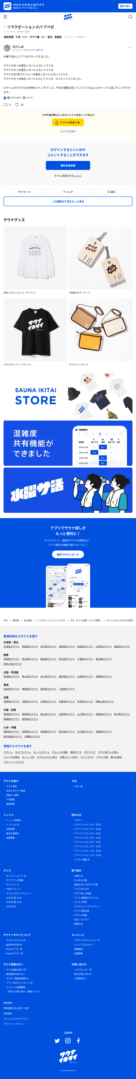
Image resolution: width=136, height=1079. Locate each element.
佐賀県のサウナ (30, 731)
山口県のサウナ (85, 714)
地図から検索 (12, 795)
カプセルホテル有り (47, 757)
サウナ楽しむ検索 (82, 893)
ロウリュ (8, 752)
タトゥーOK (28, 757)
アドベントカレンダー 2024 (87, 829)
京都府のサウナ (30, 701)
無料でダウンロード (68, 554)
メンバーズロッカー (83, 944)
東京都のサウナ (104, 659)
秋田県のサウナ (85, 646)
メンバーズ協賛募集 (15, 987)
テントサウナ (87, 757)
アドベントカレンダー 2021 (87, 842)
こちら (78, 175)
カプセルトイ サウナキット (87, 906)
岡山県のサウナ (48, 714)
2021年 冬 (11, 906)
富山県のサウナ (30, 676)
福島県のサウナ (122, 646)
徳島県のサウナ (104, 714)
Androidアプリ (13, 953)
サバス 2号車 (80, 902)
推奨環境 (8, 1003)
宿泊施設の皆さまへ (15, 974)
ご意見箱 (78, 978)
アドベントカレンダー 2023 (87, 833)
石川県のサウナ (48, 676)
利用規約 (8, 1013)
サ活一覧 (78, 786)
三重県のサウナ (67, 689)
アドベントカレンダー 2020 (87, 846)
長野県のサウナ (104, 676)
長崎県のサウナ (48, 731)
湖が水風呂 (116, 757)
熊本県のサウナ (67, 731)
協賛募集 (10, 837)
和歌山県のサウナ (105, 701)
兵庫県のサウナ (67, 701)
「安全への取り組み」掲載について (23, 991)
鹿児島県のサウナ (13, 736)
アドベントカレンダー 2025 (87, 824)
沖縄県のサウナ (32, 736)
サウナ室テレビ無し (108, 752)
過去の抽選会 (12, 833)
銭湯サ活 (78, 923)
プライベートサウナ (14, 762)
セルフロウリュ (23, 752)
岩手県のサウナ (48, 646)
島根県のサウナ (30, 714)
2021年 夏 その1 (14, 897)
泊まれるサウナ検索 (15, 790)
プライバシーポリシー (14, 1023)
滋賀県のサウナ (12, 701)
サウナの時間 (80, 915)
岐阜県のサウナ (12, 689)
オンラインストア (14, 876)
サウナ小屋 (102, 757)
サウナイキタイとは (15, 940)
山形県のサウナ (104, 646)
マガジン (78, 820)
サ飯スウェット (13, 889)
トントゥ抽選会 (13, 820)
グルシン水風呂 (60, 752)
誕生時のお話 (12, 944)
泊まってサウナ (81, 919)
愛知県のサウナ (48, 689)
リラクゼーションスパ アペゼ (30, 26)
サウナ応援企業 (81, 910)
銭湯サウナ (76, 752)
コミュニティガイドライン (16, 1018)
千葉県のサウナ (85, 659)
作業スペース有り (69, 757)
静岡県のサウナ (30, 689)
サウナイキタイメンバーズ (87, 940)
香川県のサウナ (122, 714)
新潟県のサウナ (12, 676)
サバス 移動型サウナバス (86, 897)
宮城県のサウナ (67, 646)
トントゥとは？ (68, 130)
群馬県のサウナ (48, 659)
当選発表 (10, 829)
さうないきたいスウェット (19, 893)
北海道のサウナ (12, 646)
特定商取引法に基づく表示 (16, 1008)
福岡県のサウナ (12, 731)
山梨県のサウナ (85, 676)
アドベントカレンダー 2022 (87, 837)
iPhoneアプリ (12, 949)
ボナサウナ (90, 752)
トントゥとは (12, 824)
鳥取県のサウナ (12, 714)
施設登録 (10, 804)
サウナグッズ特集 (14, 880)
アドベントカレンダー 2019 (87, 850)
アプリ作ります (81, 889)
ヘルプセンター (81, 969)
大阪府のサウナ (48, 701)
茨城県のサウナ (12, 659)
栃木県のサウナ (30, 659)
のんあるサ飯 (80, 880)
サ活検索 (10, 799)
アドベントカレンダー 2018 (87, 855)
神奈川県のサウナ (13, 664)
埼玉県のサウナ (67, 659)
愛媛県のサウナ (12, 719)
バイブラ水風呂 (12, 757)
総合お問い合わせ (82, 974)
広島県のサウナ (67, 714)
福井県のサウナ (67, 676)
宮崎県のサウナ (104, 731)
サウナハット (12, 884)
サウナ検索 (11, 786)
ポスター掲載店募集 (15, 978)
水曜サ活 (39, 50)
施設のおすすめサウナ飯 (86, 884)
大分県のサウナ (85, 731)
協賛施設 (78, 949)
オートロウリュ (41, 752)
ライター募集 (80, 859)
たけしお (18, 46)
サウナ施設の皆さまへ (16, 969)
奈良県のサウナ (85, 701)
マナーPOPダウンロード (18, 982)
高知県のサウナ (30, 719)
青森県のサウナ (30, 646)
